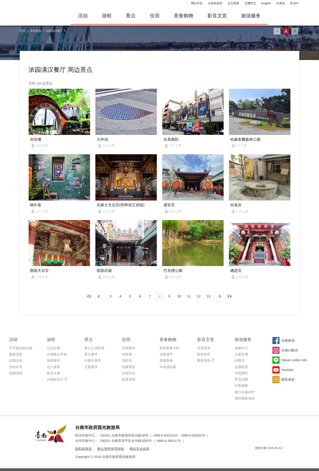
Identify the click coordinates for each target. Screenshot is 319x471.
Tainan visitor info (294, 360)
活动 (83, 15)
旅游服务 (251, 15)
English (266, 3)
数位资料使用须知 (110, 449)
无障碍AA (274, 456)
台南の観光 (289, 350)
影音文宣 (217, 15)
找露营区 (128, 367)
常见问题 (241, 379)
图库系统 (204, 360)
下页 (99, 296)
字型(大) (294, 31)
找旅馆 (127, 354)
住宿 (155, 15)
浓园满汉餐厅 (54, 30)
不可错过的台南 (20, 348)
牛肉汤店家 (168, 367)
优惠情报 (15, 373)
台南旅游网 (42, 16)
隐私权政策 (83, 449)
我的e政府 (258, 456)
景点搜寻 (91, 354)
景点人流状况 (94, 348)
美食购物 (183, 15)
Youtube (287, 370)
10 (179, 296)
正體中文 (250, 3)
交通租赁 (241, 367)
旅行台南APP (245, 392)
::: (186, 3)
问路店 (240, 360)
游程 (107, 15)
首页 (23, 30)
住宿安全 (128, 373)
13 (209, 296)
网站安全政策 (140, 449)
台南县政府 (215, 3)
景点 (131, 15)
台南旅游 (288, 340)
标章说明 (128, 379)
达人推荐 (53, 367)
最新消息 (15, 354)
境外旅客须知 (245, 398)
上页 (219, 296)
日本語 (280, 3)
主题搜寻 (91, 367)
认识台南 (53, 348)
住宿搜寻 (128, 348)
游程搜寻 (53, 360)
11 (189, 296)
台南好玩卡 (55, 379)
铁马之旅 (53, 373)
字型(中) (286, 31)
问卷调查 (241, 385)
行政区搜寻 (92, 360)
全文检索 (233, 3)
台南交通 (241, 354)
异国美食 (166, 360)
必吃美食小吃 (169, 348)
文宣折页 (204, 348)
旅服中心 (241, 348)
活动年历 (15, 367)
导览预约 (241, 373)
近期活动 (15, 360)
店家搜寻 (166, 354)
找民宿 (127, 360)
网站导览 (197, 3)
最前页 (89, 296)
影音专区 (204, 354)
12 (199, 296)
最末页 (229, 296)
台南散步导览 (57, 354)
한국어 (294, 3)
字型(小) (277, 31)
